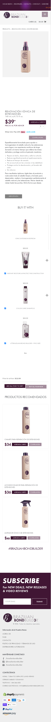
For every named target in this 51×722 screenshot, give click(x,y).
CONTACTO (7, 640)
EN (47, 7)
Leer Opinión (13, 196)
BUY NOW (36, 387)
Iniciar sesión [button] (7, 4)
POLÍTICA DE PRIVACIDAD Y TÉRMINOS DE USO (19, 643)
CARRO (32, 22)
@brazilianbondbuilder (13, 662)
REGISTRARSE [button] (18, 4)
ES (50, 7)
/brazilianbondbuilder (12, 658)
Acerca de (7, 634)
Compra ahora (37, 137)
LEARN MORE (30, 132)
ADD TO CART (15, 386)
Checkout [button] (36, 4)
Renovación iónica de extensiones (20, 112)
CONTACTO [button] (27, 4)
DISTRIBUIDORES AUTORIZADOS (13, 647)
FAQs (4, 637)
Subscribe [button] (45, 4)
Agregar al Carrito (37, 122)
